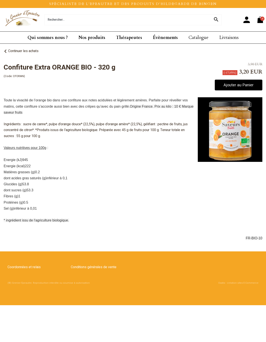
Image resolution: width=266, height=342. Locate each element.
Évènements (165, 37)
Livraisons (228, 37)
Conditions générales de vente (93, 267)
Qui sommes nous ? (48, 37)
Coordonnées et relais (24, 267)
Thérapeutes (129, 37)
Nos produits (92, 37)
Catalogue (199, 37)
